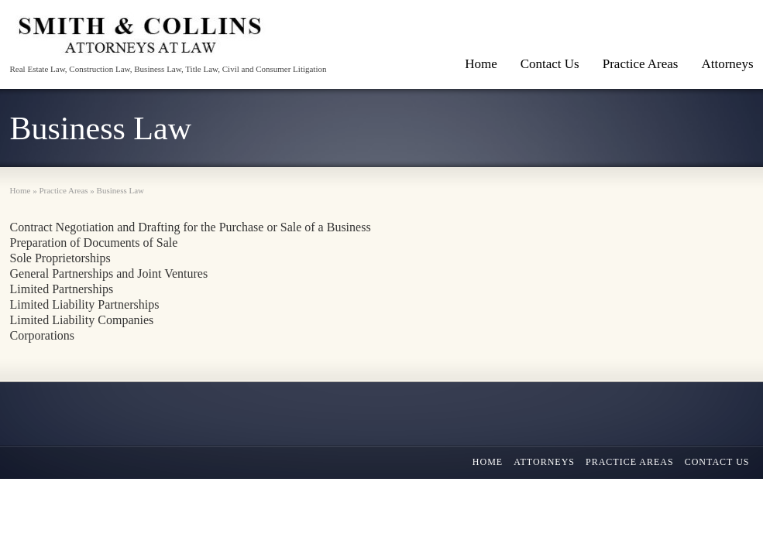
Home (481, 63)
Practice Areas (641, 63)
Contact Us (550, 63)
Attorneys (544, 461)
